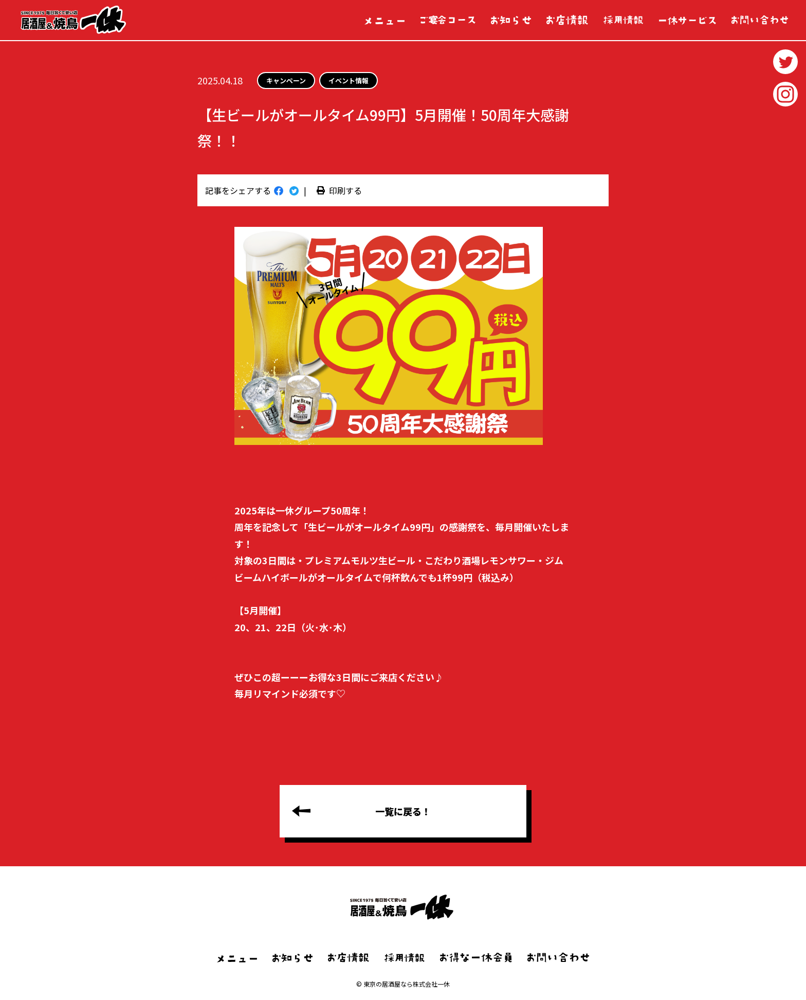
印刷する (339, 190)
